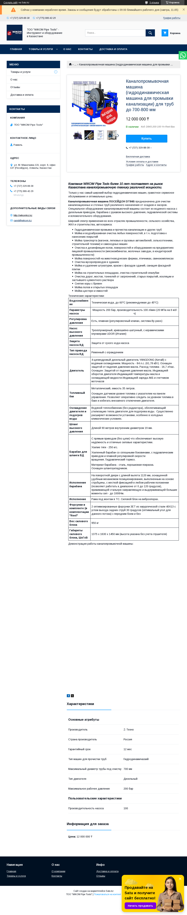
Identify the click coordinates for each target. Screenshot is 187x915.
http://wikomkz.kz (23, 215)
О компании (58, 871)
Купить (147, 138)
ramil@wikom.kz (23, 220)
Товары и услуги (41, 49)
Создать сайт (11, 2)
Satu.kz (110, 891)
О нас (67, 49)
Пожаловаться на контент (107, 894)
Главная (16, 49)
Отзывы (15, 87)
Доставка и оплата (113, 49)
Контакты (85, 49)
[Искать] (150, 32)
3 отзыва (154, 2)
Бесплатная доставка (138, 156)
